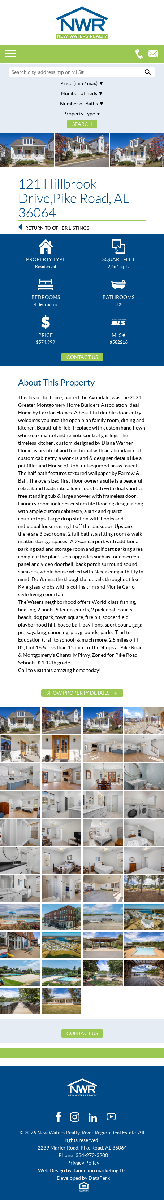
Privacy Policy (83, 1163)
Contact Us (82, 357)
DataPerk (99, 1178)
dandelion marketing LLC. (101, 1170)
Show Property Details (77, 693)
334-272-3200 (141, 55)
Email (154, 55)
